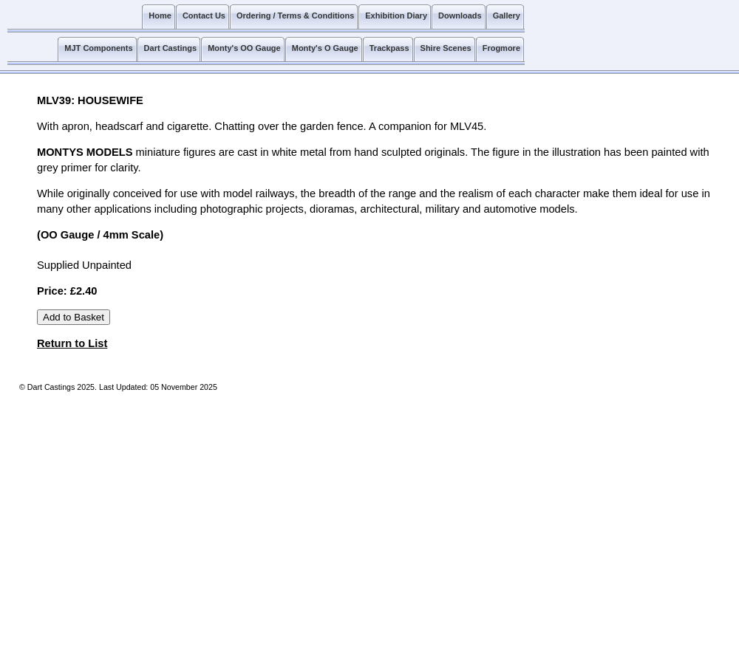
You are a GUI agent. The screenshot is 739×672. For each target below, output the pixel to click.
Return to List (72, 343)
